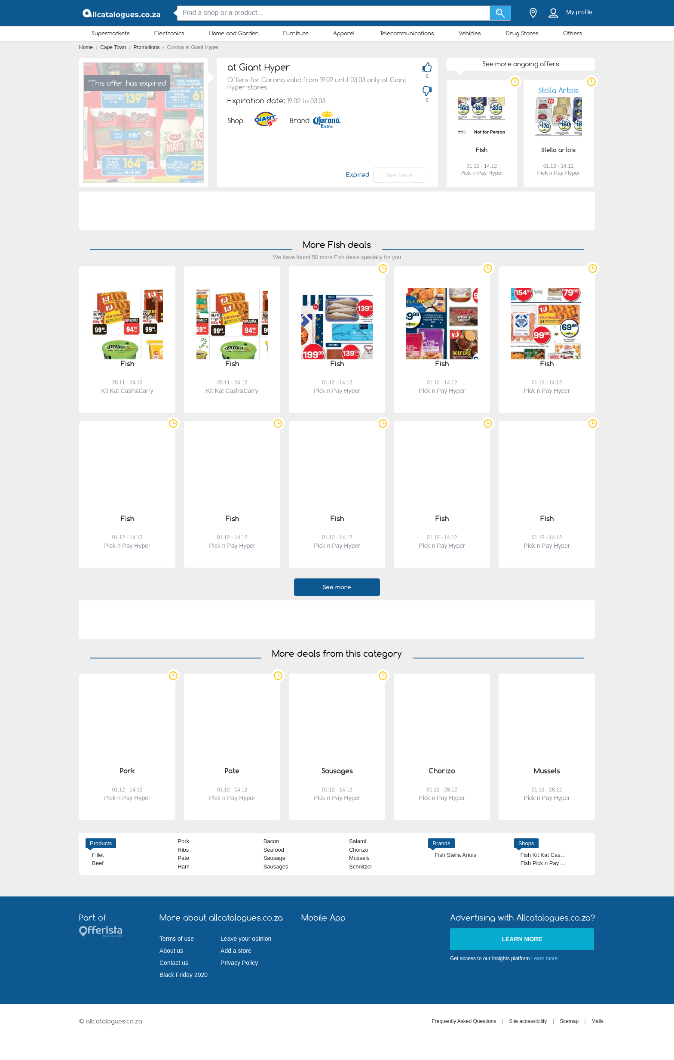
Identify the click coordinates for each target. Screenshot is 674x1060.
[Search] (500, 13)
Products (101, 843)
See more (337, 587)
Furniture (296, 33)
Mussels (359, 858)
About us (171, 950)
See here (399, 175)
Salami (357, 841)
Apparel (344, 33)
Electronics (169, 33)
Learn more (522, 939)
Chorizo (358, 850)
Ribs (183, 850)
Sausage (274, 858)
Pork (183, 841)
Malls (597, 1021)
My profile (579, 12)
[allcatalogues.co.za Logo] (122, 13)
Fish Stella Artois (455, 855)
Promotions (147, 47)
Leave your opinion (246, 938)
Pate (183, 858)
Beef (98, 863)
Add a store (236, 950)
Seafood (273, 850)
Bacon (271, 841)
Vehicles (470, 33)
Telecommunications (407, 33)
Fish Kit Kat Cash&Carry (551, 855)
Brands (441, 843)
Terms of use (176, 938)
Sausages (275, 866)
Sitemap (569, 1021)
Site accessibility (528, 1021)
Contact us (173, 962)
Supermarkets (111, 33)
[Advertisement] (337, 211)
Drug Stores (522, 33)
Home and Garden (234, 33)
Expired (357, 175)
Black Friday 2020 (183, 974)
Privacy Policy (239, 962)
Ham (183, 866)
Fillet (98, 855)
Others (572, 33)
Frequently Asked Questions (464, 1021)
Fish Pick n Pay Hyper (548, 863)
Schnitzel (360, 866)
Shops (526, 843)
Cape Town (113, 47)
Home (86, 47)
